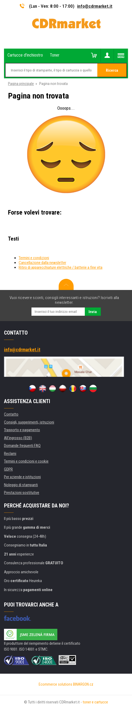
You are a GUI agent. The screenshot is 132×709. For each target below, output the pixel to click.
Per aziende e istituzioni (22, 477)
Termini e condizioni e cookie (26, 461)
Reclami (10, 453)
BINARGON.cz (83, 684)
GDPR (8, 469)
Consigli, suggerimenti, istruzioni (29, 422)
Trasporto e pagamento (22, 430)
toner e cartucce (95, 702)
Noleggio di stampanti (21, 484)
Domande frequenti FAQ (22, 445)
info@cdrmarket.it (94, 6)
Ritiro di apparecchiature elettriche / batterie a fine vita (60, 267)
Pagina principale (21, 84)
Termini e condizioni (34, 257)
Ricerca (112, 70)
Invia (93, 311)
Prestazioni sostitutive (21, 492)
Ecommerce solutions (55, 684)
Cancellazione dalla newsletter (42, 262)
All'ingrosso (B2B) (18, 437)
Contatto (11, 414)
